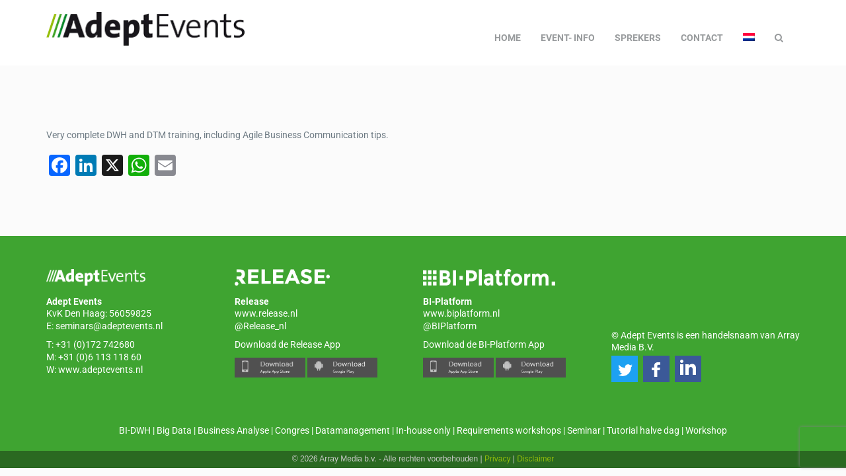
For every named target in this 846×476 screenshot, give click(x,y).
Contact (702, 37)
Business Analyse (233, 430)
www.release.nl (266, 313)
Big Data (174, 430)
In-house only (423, 430)
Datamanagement (352, 430)
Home (507, 37)
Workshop (706, 430)
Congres (292, 430)
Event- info (568, 37)
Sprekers (638, 37)
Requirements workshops (509, 430)
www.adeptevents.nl (100, 369)
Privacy (497, 458)
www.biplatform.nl (461, 313)
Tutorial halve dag (643, 430)
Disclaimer (535, 458)
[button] (624, 369)
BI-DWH (135, 430)
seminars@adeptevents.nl (109, 326)
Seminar (584, 430)
